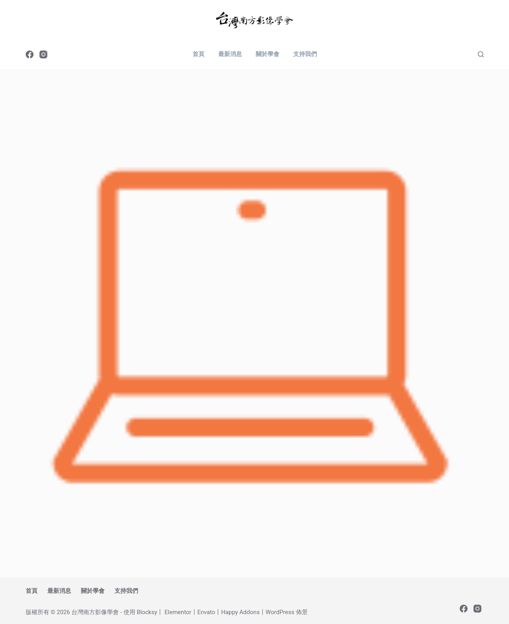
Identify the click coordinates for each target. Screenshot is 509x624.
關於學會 (267, 54)
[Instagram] (43, 54)
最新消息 (230, 54)
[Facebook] (30, 54)
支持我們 (305, 54)
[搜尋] (481, 54)
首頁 (198, 54)
